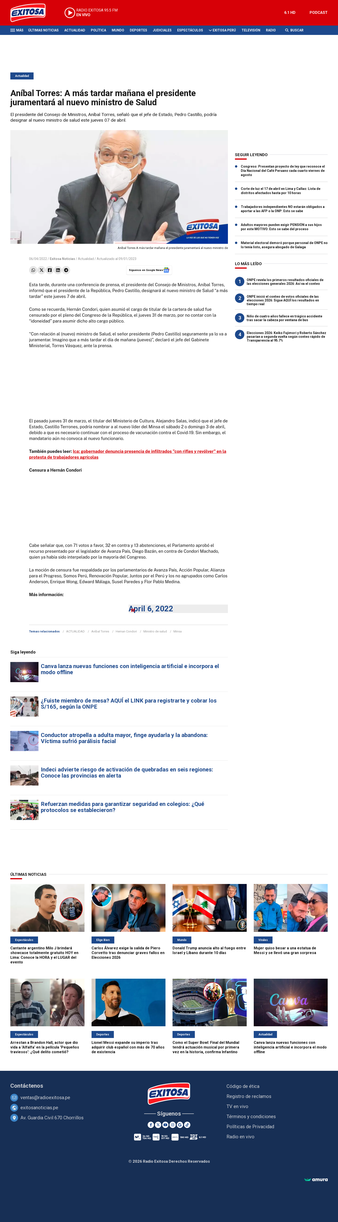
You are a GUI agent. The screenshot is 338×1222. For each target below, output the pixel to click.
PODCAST (319, 12)
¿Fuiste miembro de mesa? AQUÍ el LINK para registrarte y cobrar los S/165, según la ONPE (129, 703)
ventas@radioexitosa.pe (45, 1097)
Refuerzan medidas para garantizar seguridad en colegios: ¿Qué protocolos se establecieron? (122, 807)
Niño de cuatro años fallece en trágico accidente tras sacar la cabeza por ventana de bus (284, 318)
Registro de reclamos (249, 1096)
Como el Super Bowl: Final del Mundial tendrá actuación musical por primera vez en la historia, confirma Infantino (206, 1047)
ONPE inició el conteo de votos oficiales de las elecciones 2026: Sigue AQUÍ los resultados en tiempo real (283, 300)
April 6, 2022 (151, 608)
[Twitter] (158, 1125)
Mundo (118, 30)
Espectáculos (190, 30)
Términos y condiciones (251, 1116)
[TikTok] (187, 1125)
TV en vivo (237, 1106)
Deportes (138, 30)
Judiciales (162, 30)
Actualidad (74, 30)
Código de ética (243, 1086)
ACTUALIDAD (75, 631)
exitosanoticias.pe (39, 1107)
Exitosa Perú (224, 30)
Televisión (251, 30)
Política (98, 30)
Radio (271, 30)
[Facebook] (151, 1125)
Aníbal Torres (100, 631)
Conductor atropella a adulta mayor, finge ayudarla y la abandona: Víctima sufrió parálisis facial (124, 738)
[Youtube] (165, 1125)
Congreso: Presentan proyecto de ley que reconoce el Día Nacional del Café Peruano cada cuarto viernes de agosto (283, 171)
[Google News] (180, 1125)
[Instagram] (172, 1125)
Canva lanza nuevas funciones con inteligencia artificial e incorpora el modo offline (130, 669)
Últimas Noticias (43, 30)
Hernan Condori (126, 631)
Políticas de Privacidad (250, 1126)
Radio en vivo (240, 1136)
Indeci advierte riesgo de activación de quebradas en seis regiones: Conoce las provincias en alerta (127, 772)
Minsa (177, 631)
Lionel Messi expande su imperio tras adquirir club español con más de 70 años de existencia (128, 1047)
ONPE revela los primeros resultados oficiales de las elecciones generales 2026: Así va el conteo (285, 282)
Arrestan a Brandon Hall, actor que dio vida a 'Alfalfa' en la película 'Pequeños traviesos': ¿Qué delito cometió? (44, 1047)
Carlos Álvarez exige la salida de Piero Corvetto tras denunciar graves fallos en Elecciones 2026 (128, 953)
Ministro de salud (155, 631)
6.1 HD (290, 12)
